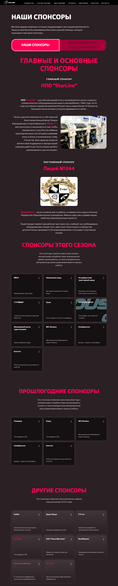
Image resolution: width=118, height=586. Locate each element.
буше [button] (48, 302)
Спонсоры (95, 3)
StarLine (31, 100)
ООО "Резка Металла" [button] (55, 539)
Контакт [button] (17, 351)
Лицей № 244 (27, 212)
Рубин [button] (16, 514)
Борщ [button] (48, 421)
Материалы (83, 3)
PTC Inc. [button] (81, 514)
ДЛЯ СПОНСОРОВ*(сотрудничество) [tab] (82, 45)
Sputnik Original (44, 3)
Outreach (72, 3)
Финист (51, 124)
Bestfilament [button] (83, 539)
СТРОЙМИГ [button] (19, 302)
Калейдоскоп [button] (84, 327)
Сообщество (29, 3)
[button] (18, 539)
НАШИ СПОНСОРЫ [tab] (35, 45)
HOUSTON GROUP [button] (85, 302)
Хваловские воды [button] (53, 278)
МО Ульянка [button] (51, 327)
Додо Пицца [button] (51, 514)
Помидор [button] (18, 421)
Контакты (105, 3)
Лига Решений (59, 3)
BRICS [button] (16, 278)
